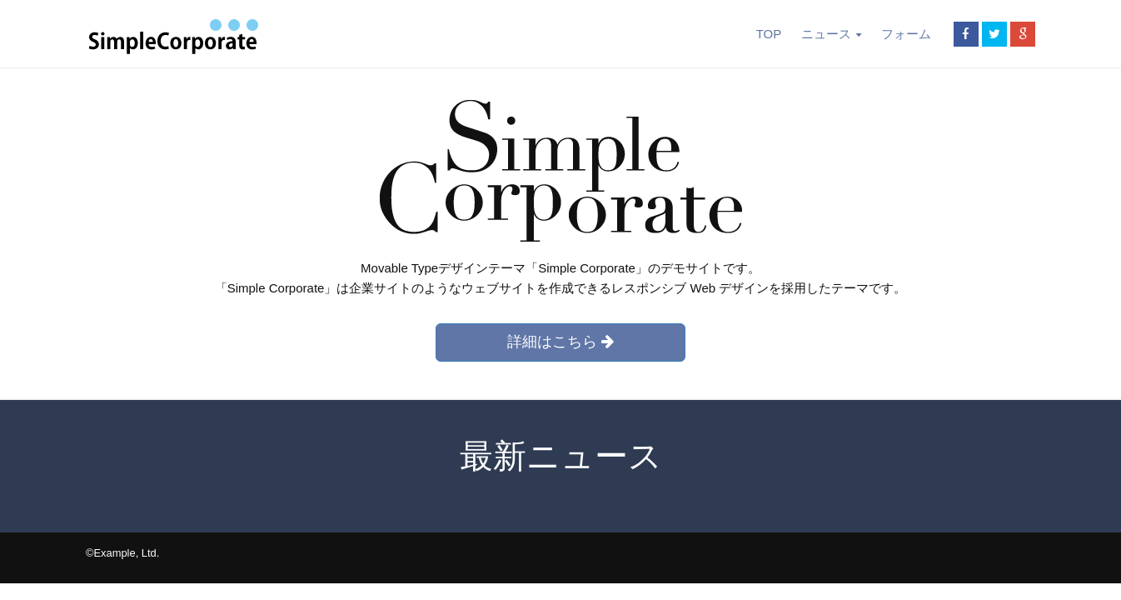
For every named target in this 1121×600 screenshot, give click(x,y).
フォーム (906, 34)
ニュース (830, 34)
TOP (769, 34)
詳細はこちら (560, 341)
